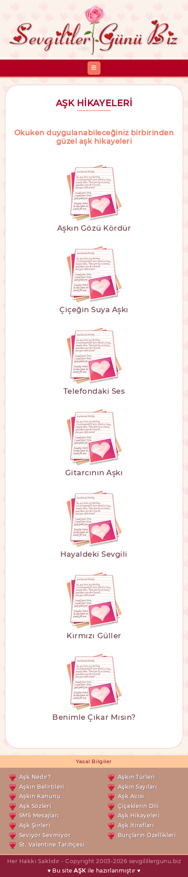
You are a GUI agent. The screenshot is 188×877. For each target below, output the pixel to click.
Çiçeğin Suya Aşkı (94, 309)
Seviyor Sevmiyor (45, 835)
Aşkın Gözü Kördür (94, 228)
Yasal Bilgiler (94, 761)
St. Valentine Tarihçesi (52, 844)
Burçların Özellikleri (147, 835)
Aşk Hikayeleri (139, 815)
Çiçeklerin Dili (138, 806)
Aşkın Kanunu (40, 796)
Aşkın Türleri (136, 777)
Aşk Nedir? (35, 777)
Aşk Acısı (131, 796)
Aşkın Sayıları (137, 786)
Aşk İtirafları (136, 825)
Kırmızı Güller (94, 635)
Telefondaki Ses (94, 391)
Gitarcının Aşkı (94, 472)
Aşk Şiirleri (34, 825)
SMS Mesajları (39, 815)
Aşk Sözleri (35, 806)
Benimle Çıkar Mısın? (93, 717)
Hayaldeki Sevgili (94, 554)
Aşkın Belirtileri (41, 786)
